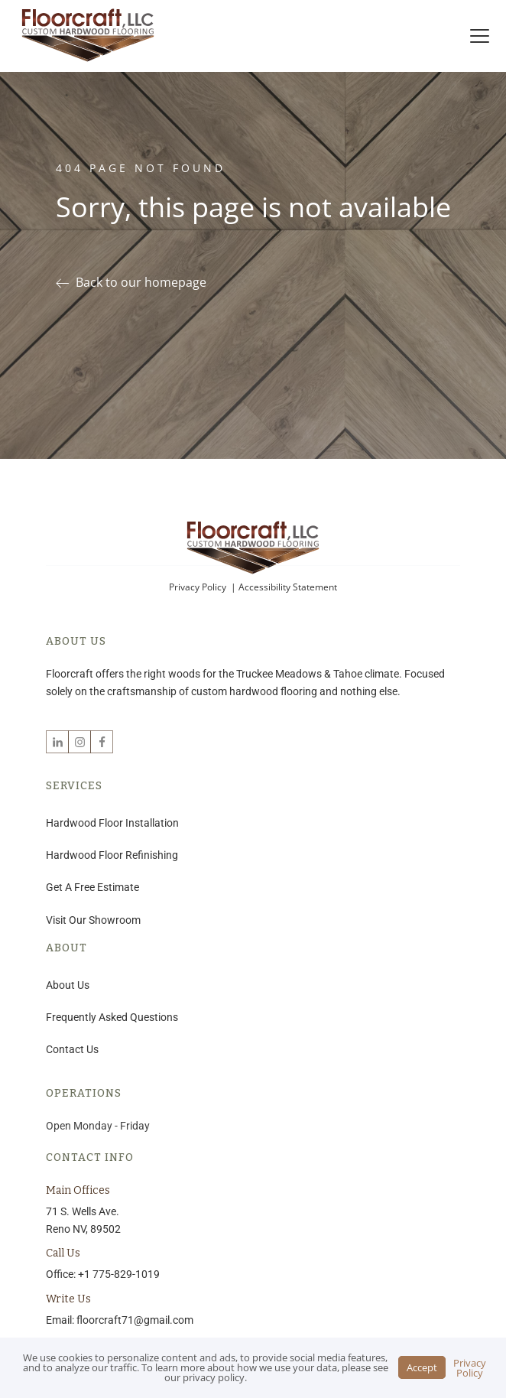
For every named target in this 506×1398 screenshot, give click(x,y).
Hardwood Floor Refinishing (112, 855)
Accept (422, 1367)
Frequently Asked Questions (112, 1017)
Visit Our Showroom (93, 920)
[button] (137, 283)
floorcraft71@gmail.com (134, 1320)
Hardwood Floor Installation (112, 823)
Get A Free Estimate (92, 887)
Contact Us (72, 1049)
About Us (67, 985)
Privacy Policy (199, 586)
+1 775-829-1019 (119, 1274)
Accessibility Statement (287, 586)
